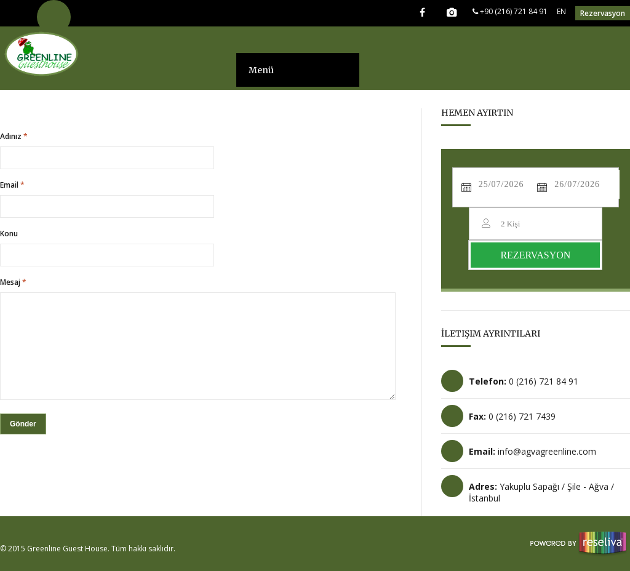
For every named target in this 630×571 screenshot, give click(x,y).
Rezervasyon (602, 13)
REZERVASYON (535, 255)
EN (561, 11)
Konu (9, 234)
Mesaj (13, 282)
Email (12, 185)
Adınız (14, 136)
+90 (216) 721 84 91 (510, 11)
